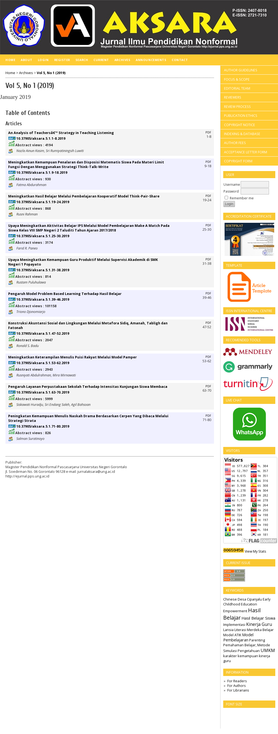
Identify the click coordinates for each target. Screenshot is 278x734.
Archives (122, 60)
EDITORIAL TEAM (237, 88)
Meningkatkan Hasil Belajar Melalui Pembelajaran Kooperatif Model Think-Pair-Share (83, 196)
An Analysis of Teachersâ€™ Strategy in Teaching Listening (61, 132)
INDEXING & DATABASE (242, 134)
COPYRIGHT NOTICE (239, 125)
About (26, 60)
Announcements (151, 60)
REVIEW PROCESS (237, 106)
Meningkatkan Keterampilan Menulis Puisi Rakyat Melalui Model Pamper (72, 357)
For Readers (237, 681)
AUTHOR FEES (235, 143)
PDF (208, 132)
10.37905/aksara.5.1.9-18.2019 (41, 172)
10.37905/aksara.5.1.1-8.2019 (40, 138)
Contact (180, 60)
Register (62, 60)
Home (10, 60)
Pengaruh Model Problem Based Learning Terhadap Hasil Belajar (65, 293)
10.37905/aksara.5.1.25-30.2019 (42, 236)
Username (231, 184)
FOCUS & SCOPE (237, 79)
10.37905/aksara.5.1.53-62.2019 (42, 363)
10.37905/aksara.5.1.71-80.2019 (42, 426)
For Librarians (238, 690)
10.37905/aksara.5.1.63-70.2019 (42, 392)
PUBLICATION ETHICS (240, 115)
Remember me (242, 198)
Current (101, 60)
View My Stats (255, 551)
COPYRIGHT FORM (238, 161)
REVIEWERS (232, 97)
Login (43, 60)
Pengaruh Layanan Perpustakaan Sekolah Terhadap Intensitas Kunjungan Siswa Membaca (87, 386)
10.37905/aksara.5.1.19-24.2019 (42, 202)
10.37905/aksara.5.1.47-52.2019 (42, 333)
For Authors (236, 685)
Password (231, 191)
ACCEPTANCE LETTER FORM (245, 152)
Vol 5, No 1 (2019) (51, 73)
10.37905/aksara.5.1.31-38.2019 (42, 270)
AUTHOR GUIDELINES (240, 70)
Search (81, 60)
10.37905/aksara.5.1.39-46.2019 (42, 299)
